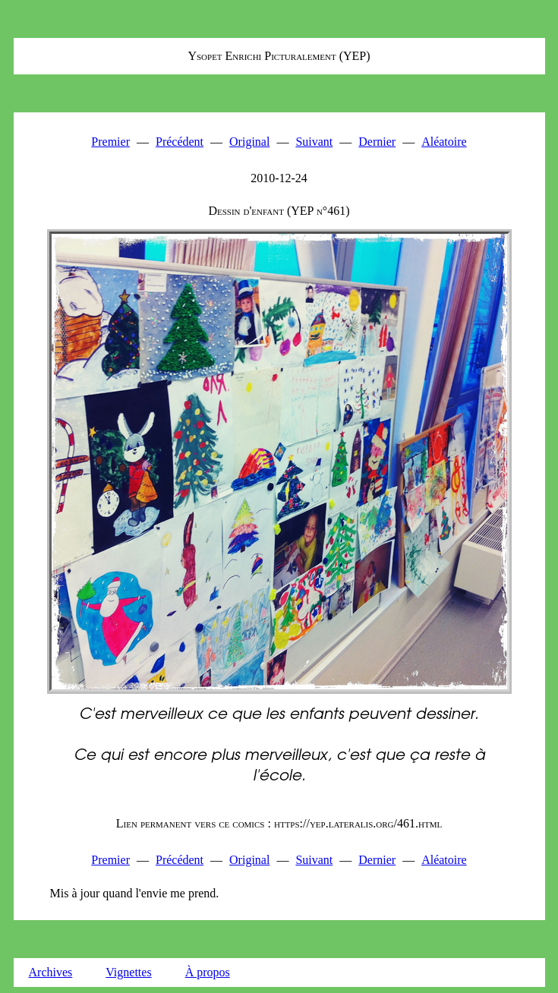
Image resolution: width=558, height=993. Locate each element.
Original (249, 141)
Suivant (314, 141)
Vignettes (128, 972)
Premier (110, 141)
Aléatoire (444, 141)
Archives (51, 972)
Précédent (179, 141)
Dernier (377, 141)
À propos (207, 972)
